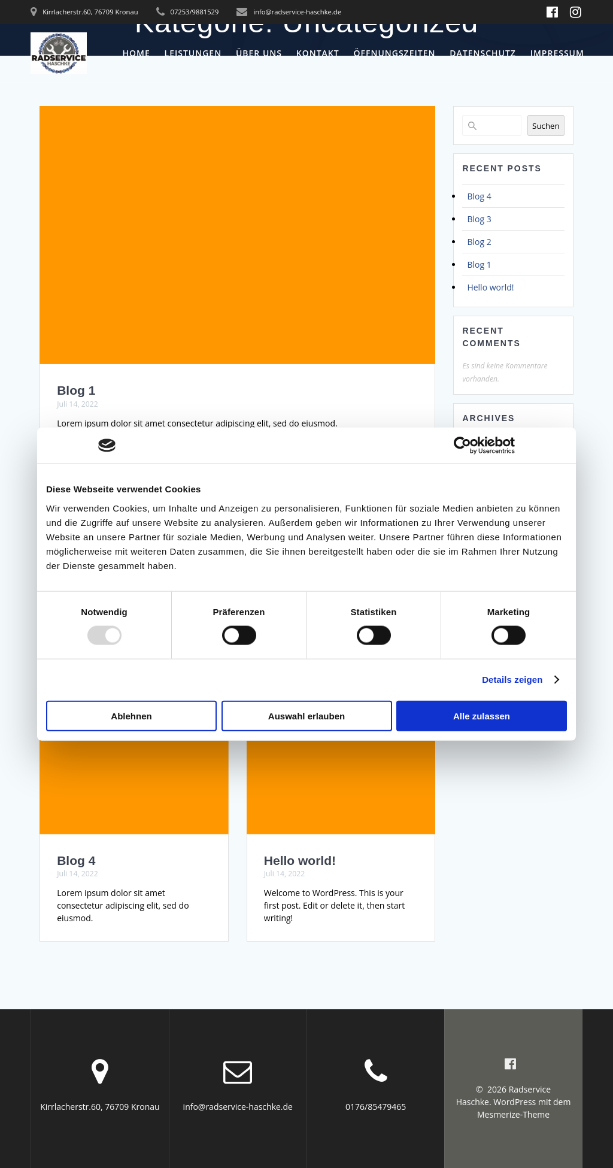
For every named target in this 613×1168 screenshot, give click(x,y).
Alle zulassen (481, 715)
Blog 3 (479, 219)
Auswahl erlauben (306, 715)
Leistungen (193, 53)
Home (136, 53)
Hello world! (300, 860)
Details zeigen (512, 679)
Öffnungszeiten (395, 53)
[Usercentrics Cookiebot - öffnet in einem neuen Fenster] (462, 446)
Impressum (557, 53)
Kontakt (317, 53)
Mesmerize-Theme (513, 1114)
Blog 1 (76, 390)
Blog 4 (76, 860)
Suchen (546, 125)
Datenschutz (483, 53)
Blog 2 (479, 241)
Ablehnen (131, 715)
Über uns (259, 53)
